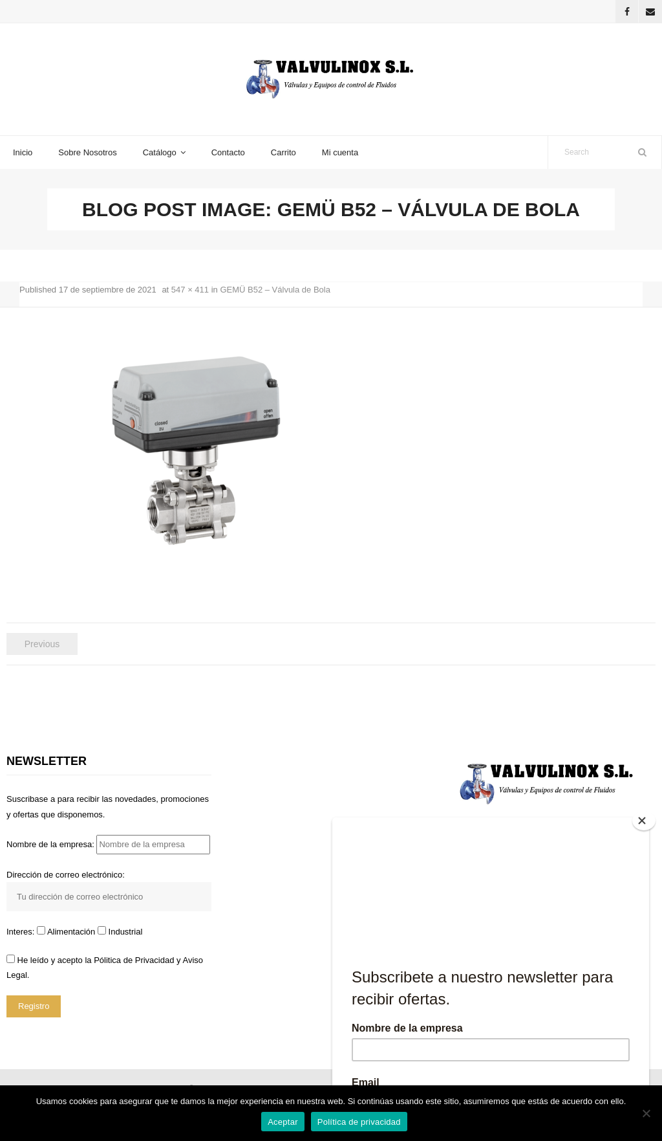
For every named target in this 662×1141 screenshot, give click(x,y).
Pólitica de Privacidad (134, 960)
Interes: (21, 931)
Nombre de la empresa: (108, 844)
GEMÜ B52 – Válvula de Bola (275, 289)
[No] (645, 1113)
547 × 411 (190, 289)
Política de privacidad (359, 1122)
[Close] (644, 820)
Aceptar (283, 1122)
